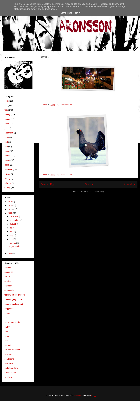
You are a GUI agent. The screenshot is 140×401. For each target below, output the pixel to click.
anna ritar (8, 272)
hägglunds (9, 309)
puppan (7, 156)
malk (6, 331)
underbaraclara (11, 368)
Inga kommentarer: (65, 105)
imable (7, 313)
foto (6, 110)
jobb (6, 128)
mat (6, 142)
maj (11, 235)
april (12, 239)
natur (6, 151)
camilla (7, 281)
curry (6, 101)
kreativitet (8, 133)
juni (11, 231)
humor (7, 119)
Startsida (89, 184)
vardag (7, 188)
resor (6, 165)
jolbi (6, 318)
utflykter (7, 183)
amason (7, 267)
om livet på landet (12, 350)
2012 (10, 201)
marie (6, 336)
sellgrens (8, 354)
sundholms (9, 359)
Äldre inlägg (130, 184)
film (6, 105)
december (14, 216)
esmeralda (9, 290)
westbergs (8, 377)
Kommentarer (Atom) (95, 191)
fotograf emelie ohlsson (14, 295)
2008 (10, 253)
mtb (6, 146)
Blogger (94, 395)
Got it (77, 13)
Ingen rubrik (14, 246)
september (15, 220)
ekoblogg (8, 286)
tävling (7, 178)
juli (11, 228)
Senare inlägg (47, 184)
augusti (13, 224)
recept (7, 160)
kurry (6, 137)
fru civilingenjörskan (13, 299)
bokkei (7, 276)
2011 (10, 205)
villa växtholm (10, 372)
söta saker (9, 363)
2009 (10, 213)
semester (8, 169)
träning (7, 174)
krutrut (7, 327)
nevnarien (8, 345)
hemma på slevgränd (13, 304)
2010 (10, 209)
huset (6, 124)
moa (6, 340)
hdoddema (78, 395)
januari (13, 243)
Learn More (66, 13)
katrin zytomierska (12, 322)
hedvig (7, 114)
